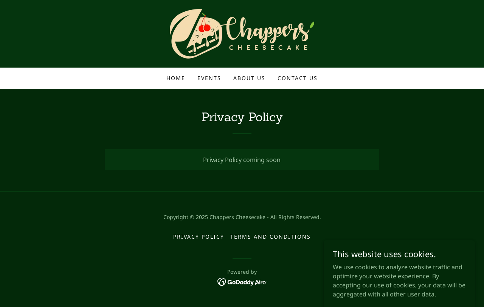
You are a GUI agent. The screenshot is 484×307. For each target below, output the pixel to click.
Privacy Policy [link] (198, 236)
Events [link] (209, 78)
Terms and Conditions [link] (270, 236)
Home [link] (175, 78)
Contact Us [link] (298, 78)
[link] (242, 33)
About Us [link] (249, 78)
